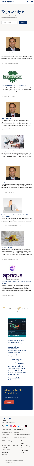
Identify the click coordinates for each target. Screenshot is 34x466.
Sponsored (5, 452)
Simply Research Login (20, 437)
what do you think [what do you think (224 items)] (15, 370)
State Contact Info (18, 429)
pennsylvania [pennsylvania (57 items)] (11, 364)
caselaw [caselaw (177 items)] (21, 340)
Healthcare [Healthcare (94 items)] (19, 356)
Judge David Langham (13, 63)
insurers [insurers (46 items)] (19, 357)
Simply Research (6, 429)
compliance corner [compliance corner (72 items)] (12, 350)
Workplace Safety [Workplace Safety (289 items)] (14, 378)
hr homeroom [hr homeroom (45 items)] (10, 357)
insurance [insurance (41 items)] (15, 357)
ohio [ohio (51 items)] (19, 361)
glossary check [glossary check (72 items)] (11, 356)
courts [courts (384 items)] (20, 350)
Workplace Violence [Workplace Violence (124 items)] (14, 380)
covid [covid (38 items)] (25, 350)
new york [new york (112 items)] (15, 362)
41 (22, 308)
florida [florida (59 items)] (18, 354)
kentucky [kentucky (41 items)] (9, 359)
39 (17, 308)
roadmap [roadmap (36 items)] (16, 364)
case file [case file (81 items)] (16, 340)
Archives (4, 454)
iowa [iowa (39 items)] (23, 357)
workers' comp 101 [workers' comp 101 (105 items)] (13, 374)
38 (16, 308)
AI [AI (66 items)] (8, 340)
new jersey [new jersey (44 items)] (10, 361)
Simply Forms (5, 434)
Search (23, 22)
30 (12, 308)
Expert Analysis (6, 449)
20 (10, 308)
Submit (9, 402)
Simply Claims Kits (7, 432)
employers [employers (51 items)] (20, 352)
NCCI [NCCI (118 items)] (21, 360)
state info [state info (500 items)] (21, 366)
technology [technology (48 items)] (12, 368)
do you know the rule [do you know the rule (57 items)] (12, 352)
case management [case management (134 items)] (13, 342)
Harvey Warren (11, 160)
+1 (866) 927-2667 (6, 418)
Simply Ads (5, 437)
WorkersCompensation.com (14, 225)
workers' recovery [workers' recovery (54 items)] (11, 376)
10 (9, 308)
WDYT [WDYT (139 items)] (23, 368)
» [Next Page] (17, 311)
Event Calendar (25, 441)
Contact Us (16, 432)
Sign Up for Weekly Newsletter (22, 434)
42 (24, 308)
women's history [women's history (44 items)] (11, 372)
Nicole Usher (11, 295)
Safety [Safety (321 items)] (20, 364)
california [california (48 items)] (11, 340)
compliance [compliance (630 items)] (13, 348)
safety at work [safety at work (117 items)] (12, 366)
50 (27, 308)
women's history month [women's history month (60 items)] (20, 372)
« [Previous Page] (4, 308)
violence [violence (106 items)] (17, 368)
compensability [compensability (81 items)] (12, 346)
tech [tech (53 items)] (9, 368)
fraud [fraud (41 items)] (22, 354)
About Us (23, 443)
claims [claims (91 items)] (23, 344)
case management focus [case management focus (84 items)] (14, 344)
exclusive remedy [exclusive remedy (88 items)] (12, 354)
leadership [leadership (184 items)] (15, 360)
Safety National (11, 96)
